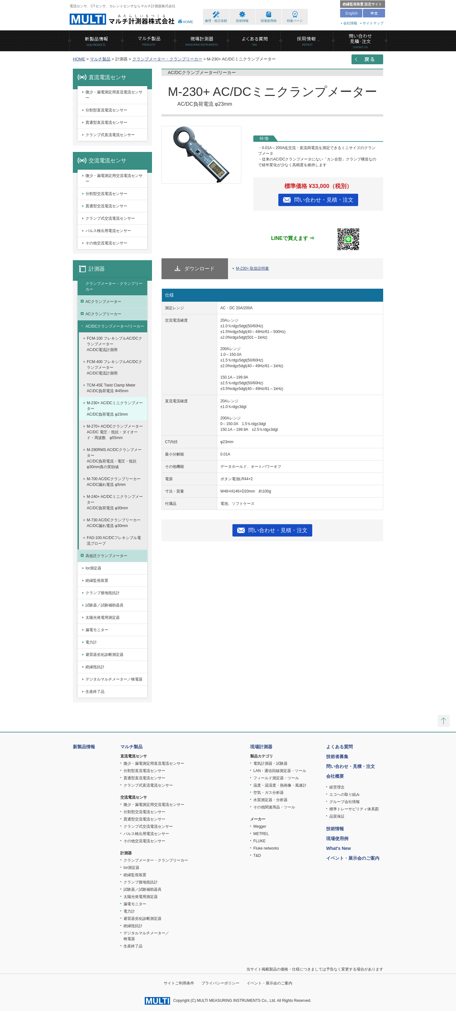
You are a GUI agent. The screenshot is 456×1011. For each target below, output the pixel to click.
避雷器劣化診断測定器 (105, 654)
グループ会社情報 (344, 802)
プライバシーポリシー (220, 983)
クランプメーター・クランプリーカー (167, 59)
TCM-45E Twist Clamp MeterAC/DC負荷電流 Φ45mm (111, 388)
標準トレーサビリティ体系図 (354, 809)
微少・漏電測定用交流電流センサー (114, 178)
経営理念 (337, 787)
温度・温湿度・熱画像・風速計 (280, 785)
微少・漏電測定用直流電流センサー (114, 95)
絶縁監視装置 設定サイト (362, 4)
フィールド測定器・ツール (276, 778)
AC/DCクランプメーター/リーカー (115, 326)
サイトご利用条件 (179, 983)
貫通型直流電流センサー (106, 122)
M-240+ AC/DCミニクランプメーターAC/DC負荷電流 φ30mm (115, 502)
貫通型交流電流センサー (106, 206)
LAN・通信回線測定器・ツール (279, 771)
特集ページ (295, 20)
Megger (259, 826)
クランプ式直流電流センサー (110, 135)
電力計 (91, 642)
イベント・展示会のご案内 (352, 858)
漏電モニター (97, 630)
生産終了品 (95, 691)
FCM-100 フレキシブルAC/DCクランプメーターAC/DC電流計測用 (114, 344)
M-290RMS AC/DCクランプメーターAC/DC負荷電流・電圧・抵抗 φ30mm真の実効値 (114, 458)
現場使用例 (268, 20)
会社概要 (335, 776)
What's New (338, 848)
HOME (188, 22)
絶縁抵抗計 (95, 667)
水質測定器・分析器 (270, 800)
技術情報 (242, 20)
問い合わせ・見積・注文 (323, 200)
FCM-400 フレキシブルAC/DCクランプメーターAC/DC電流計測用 (114, 367)
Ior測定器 (93, 568)
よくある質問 (339, 746)
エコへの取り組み (344, 794)
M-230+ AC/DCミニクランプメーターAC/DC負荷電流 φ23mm (115, 409)
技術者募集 (337, 756)
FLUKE (259, 841)
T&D (257, 855)
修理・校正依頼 (216, 20)
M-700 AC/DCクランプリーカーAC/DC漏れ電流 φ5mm (114, 482)
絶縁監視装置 (97, 580)
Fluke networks (266, 848)
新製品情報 (84, 746)
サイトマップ (373, 23)
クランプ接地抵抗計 (103, 593)
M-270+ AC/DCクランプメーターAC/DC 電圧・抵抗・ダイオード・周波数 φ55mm (115, 432)
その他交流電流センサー (106, 243)
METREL (261, 834)
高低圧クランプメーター (106, 556)
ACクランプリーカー (103, 314)
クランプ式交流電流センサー (110, 218)
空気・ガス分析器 (268, 792)
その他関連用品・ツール (274, 807)
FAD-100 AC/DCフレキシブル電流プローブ (114, 541)
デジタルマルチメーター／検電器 (114, 679)
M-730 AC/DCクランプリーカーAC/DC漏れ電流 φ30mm (114, 523)
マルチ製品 (100, 59)
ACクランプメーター (103, 301)
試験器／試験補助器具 (105, 605)
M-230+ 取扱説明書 (252, 268)
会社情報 (350, 23)
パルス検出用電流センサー (108, 231)
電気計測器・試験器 (270, 763)
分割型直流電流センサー (106, 110)
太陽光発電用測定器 (103, 617)
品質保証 (337, 816)
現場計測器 (261, 746)
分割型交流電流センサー (106, 194)
